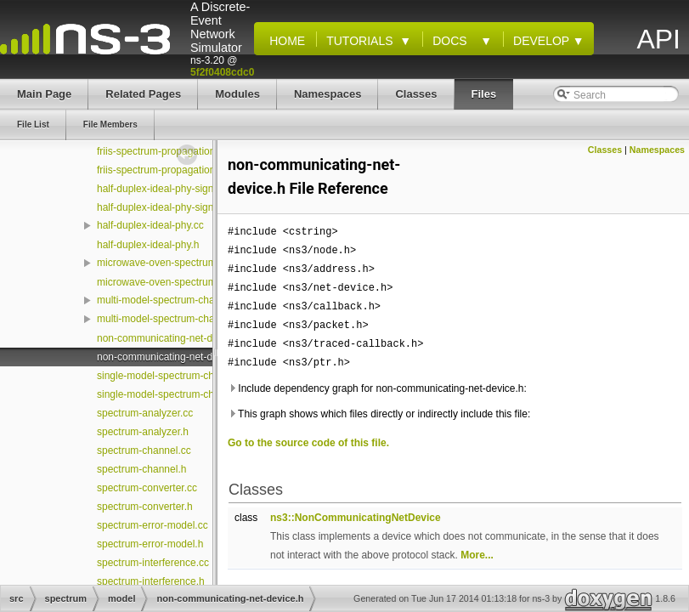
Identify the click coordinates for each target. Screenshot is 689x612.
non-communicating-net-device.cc (173, 338)
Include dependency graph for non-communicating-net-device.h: (377, 388)
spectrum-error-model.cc (152, 525)
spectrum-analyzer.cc (145, 413)
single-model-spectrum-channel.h (172, 394)
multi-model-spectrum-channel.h (169, 319)
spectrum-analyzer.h (143, 432)
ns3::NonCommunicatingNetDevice (355, 518)
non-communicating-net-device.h (171, 357)
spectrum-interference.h (151, 581)
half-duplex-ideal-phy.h (148, 245)
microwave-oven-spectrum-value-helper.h (190, 282)
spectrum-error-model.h (150, 544)
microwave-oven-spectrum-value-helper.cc (192, 263)
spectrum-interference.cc (153, 563)
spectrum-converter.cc (147, 488)
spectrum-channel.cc (144, 450)
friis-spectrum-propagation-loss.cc (173, 151)
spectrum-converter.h (145, 507)
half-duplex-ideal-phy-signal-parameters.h (191, 207)
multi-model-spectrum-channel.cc (172, 300)
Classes (605, 149)
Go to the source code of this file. (308, 443)
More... (477, 555)
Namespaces (657, 149)
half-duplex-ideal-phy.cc (150, 225)
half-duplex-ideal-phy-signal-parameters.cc (193, 189)
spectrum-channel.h (141, 469)
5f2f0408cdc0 (222, 72)
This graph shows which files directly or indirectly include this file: (379, 414)
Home (284, 41)
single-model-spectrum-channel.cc (174, 376)
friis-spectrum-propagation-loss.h (171, 170)
